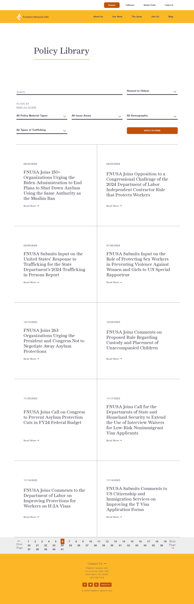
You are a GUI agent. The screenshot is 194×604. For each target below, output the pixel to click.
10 (90, 541)
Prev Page (19, 544)
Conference (129, 5)
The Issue (137, 16)
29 (103, 545)
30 (111, 545)
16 (140, 541)
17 (148, 541)
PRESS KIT (105, 585)
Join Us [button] (155, 16)
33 (136, 545)
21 (37, 545)
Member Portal (149, 5)
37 (29, 549)
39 (45, 549)
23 (53, 545)
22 (45, 545)
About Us (98, 16)
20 (29, 545)
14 (123, 541)
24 (62, 545)
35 (153, 545)
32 (128, 545)
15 (131, 541)
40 (53, 549)
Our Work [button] (117, 16)
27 (87, 545)
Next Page (172, 544)
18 (156, 541)
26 (78, 545)
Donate (111, 5)
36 (161, 545)
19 (165, 541)
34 (145, 545)
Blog (170, 16)
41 (62, 549)
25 (70, 545)
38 (37, 549)
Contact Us (169, 5)
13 (115, 541)
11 (98, 541)
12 (107, 541)
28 (95, 545)
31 (120, 545)
